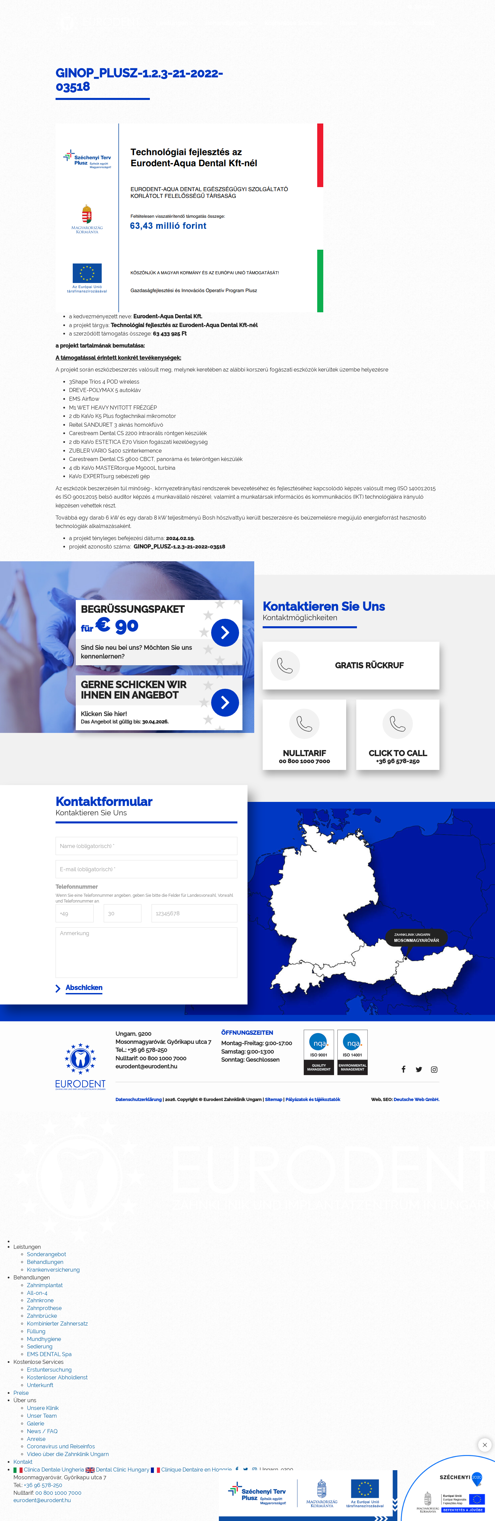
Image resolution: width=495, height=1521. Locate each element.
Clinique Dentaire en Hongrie (191, 1483)
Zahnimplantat (45, 1298)
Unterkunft (40, 1398)
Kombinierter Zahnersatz (57, 1337)
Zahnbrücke (42, 1329)
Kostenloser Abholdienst (57, 1390)
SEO (387, 1112)
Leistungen (174, 23)
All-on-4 (37, 1306)
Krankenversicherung (53, 1283)
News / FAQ (42, 1444)
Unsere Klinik (43, 1421)
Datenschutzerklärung (139, 1112)
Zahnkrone (40, 1314)
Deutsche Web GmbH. (416, 1112)
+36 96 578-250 (147, 1063)
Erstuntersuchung (49, 1383)
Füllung (36, 1344)
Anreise (36, 1452)
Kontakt (423, 23)
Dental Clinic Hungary (118, 1483)
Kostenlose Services (296, 23)
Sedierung (40, 1360)
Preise (348, 23)
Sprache (422, 6)
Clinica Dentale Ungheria (48, 1483)
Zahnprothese (44, 1321)
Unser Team (42, 1429)
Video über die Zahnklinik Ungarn (68, 1467)
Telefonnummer (77, 898)
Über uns (385, 23)
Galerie (35, 1437)
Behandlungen (229, 23)
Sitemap (273, 1112)
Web (376, 1112)
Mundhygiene (44, 1352)
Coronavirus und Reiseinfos (61, 1460)
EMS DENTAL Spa (49, 1367)
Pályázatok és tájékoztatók (313, 1112)
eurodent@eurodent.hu (146, 1079)
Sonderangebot (46, 1267)
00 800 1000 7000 (162, 1071)
